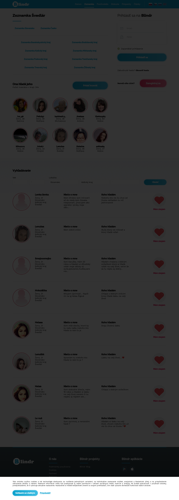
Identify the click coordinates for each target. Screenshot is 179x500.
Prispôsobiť (45, 493)
